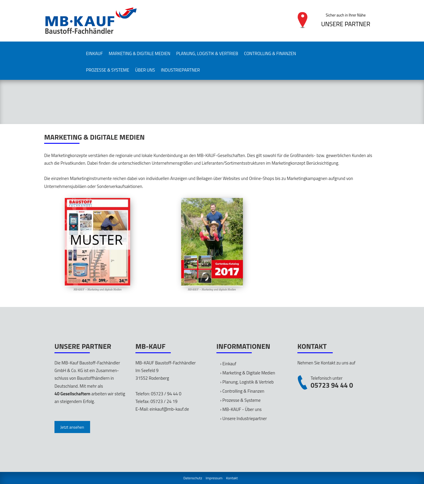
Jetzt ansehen (72, 427)
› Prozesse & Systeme (240, 400)
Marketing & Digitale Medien (139, 53)
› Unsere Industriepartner (243, 418)
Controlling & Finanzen (270, 53)
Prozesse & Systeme (107, 70)
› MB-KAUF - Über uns (241, 409)
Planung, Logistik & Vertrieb (207, 53)
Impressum (214, 478)
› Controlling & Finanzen (242, 391)
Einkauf (94, 53)
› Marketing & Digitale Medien (247, 372)
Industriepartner (180, 70)
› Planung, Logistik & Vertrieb (247, 382)
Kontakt (232, 478)
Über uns (145, 70)
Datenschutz (192, 478)
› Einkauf (228, 363)
